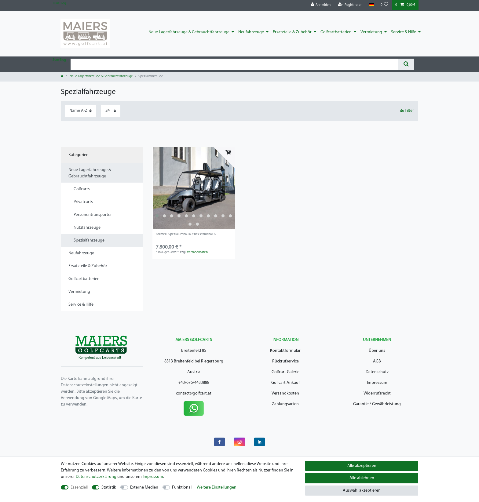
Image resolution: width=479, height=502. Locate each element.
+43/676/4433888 (193, 382)
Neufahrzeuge (251, 32)
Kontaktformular (285, 350)
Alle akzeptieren (361, 466)
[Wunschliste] (384, 5)
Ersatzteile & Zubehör (292, 32)
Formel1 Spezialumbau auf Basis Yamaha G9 (186, 234)
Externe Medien (144, 487)
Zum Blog (59, 3)
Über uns (377, 350)
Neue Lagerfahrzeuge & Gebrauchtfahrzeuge (188, 32)
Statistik (108, 487)
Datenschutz (377, 372)
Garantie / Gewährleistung (377, 404)
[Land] (371, 4)
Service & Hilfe (403, 32)
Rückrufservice (285, 361)
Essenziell (79, 487)
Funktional (182, 487)
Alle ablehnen (361, 478)
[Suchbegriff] (234, 64)
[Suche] (406, 64)
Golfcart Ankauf (285, 382)
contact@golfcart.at (193, 393)
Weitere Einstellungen (216, 487)
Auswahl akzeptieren (362, 490)
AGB (377, 361)
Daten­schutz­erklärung (96, 477)
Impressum (377, 382)
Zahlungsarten (285, 404)
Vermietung (371, 32)
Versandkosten (197, 252)
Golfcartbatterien (336, 32)
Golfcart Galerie (285, 372)
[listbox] (193, 188)
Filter (407, 110)
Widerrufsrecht (377, 393)
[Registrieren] (350, 5)
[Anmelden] (321, 5)
